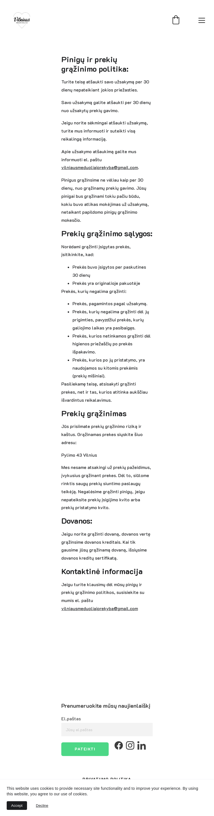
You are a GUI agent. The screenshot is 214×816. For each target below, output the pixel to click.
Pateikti (85, 749)
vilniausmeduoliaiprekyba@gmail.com (99, 167)
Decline (42, 805)
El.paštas (71, 718)
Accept (17, 805)
